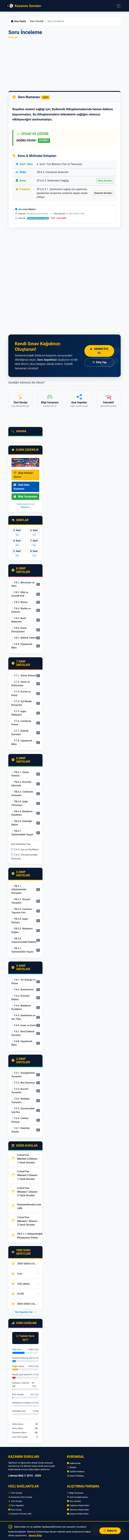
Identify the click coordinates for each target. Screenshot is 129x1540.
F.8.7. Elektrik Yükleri (23, 637)
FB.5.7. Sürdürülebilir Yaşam (22, 950)
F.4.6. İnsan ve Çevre (23, 1025)
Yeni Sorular (15, 1501)
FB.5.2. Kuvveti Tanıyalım (20, 901)
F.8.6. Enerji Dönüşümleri (18, 630)
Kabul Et (110, 1530)
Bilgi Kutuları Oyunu (23, 474)
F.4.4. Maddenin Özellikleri (21, 1007)
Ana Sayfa (18, 21)
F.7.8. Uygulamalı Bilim (21, 742)
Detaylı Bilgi (35, 1535)
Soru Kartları (74, 1501)
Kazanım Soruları (103, 193)
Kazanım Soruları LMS (19, 1513)
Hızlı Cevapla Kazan (77, 1497)
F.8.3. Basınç (19, 602)
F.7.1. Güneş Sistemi (23, 675)
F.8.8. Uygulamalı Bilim (21, 646)
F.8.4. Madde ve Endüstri (21, 610)
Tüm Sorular (37, 21)
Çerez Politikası (75, 1476)
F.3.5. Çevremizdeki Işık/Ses (23, 1110)
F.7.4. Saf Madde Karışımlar (21, 703)
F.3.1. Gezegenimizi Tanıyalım (23, 1075)
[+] (17, 534)
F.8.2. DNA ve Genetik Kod (19, 594)
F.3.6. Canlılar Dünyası (20, 1120)
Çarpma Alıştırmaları (78, 1513)
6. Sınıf (34, 530)
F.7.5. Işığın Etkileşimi (18, 713)
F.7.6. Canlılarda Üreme (21, 723)
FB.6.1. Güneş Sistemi (20, 774)
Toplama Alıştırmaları (78, 1505)
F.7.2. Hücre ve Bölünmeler (20, 684)
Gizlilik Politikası (76, 1471)
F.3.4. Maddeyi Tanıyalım (20, 1100)
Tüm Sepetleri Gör (25, 1312)
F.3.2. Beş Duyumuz (23, 1082)
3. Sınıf (17, 530)
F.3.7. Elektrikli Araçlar (20, 1130)
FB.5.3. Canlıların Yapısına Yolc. (21, 911)
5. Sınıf (17, 551)
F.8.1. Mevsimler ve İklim (23, 584)
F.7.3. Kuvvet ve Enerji (21, 693)
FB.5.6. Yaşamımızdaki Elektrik (23, 940)
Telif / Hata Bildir (58, 218)
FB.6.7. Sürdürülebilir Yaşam (22, 833)
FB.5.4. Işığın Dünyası (19, 921)
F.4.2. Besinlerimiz (22, 989)
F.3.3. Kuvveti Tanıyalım (19, 1091)
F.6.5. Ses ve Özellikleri (25, 849)
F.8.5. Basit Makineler (18, 620)
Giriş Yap (99, 362)
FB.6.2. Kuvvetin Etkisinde (21, 784)
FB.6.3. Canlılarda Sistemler (22, 793)
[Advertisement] (64, 64)
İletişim (71, 1467)
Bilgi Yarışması (75, 1493)
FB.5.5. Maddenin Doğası (22, 930)
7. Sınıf (34, 540)
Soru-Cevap (15, 1509)
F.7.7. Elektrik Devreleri (20, 733)
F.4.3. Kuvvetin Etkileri (20, 998)
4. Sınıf (17, 540)
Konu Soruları (105, 180)
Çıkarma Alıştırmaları (78, 1509)
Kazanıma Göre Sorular (20, 1497)
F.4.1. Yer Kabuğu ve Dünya (23, 981)
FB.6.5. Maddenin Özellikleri (22, 813)
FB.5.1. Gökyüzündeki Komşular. (18, 889)
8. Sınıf (34, 551)
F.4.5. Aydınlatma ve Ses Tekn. (23, 1017)
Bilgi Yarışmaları (25, 496)
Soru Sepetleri (16, 1505)
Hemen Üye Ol (99, 350)
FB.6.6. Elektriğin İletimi (21, 823)
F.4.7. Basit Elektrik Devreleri (22, 1033)
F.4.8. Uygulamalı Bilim (21, 1043)
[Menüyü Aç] (118, 6)
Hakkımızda (73, 1463)
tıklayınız (25, 507)
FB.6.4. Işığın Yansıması (19, 803)
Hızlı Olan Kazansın (21, 486)
